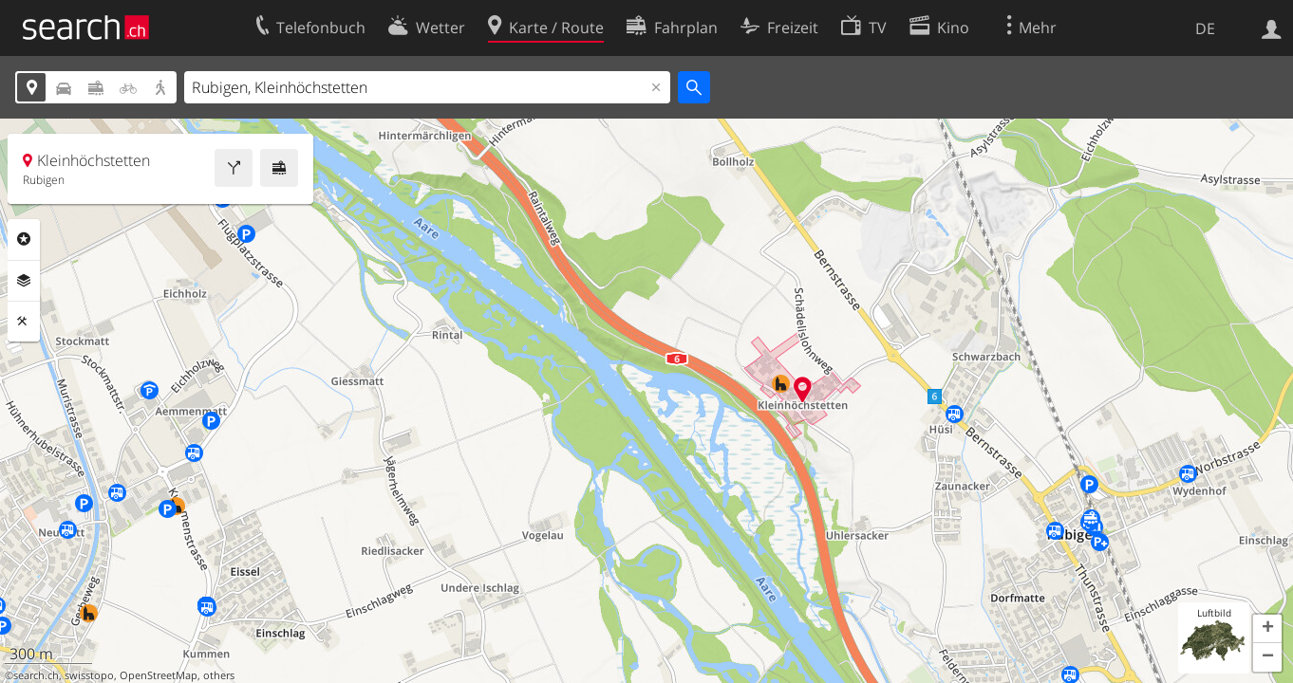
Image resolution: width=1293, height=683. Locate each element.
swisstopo (89, 675)
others (218, 675)
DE (1205, 28)
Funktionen (24, 322)
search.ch (36, 675)
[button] (1267, 629)
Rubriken (24, 239)
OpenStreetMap (158, 675)
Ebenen (24, 281)
